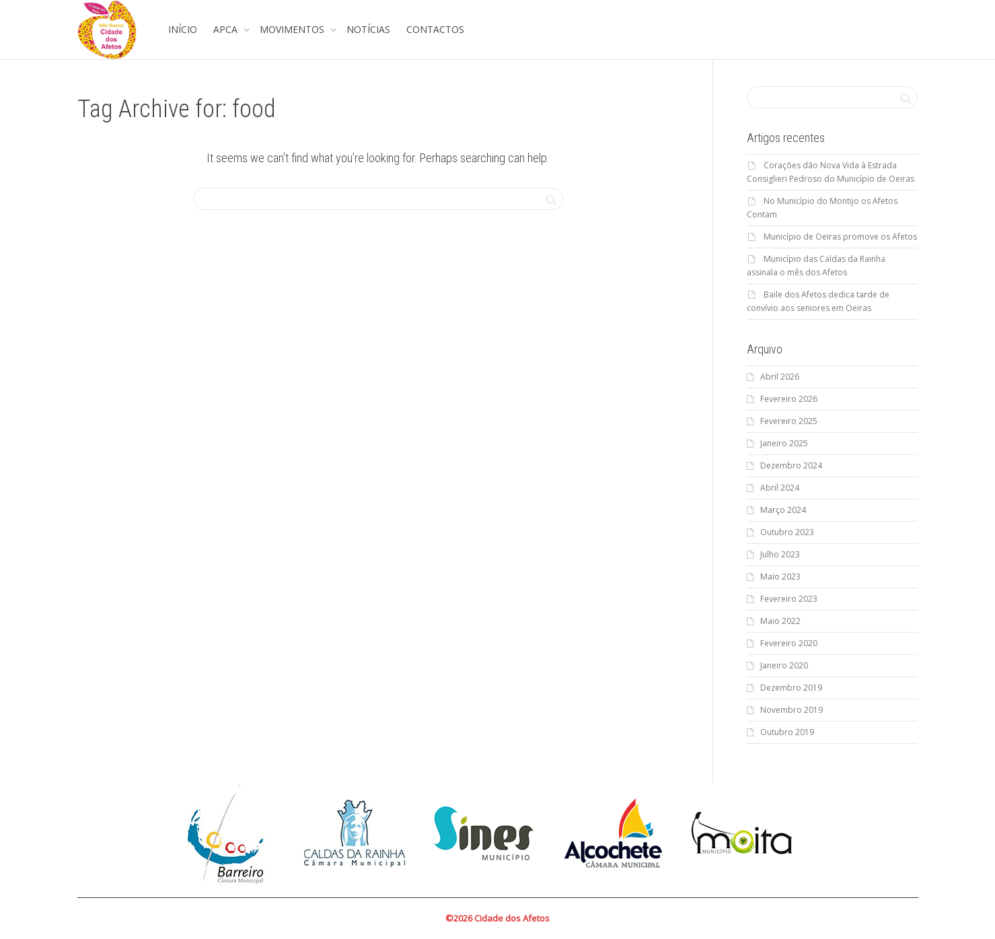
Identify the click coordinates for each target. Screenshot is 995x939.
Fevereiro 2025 (788, 421)
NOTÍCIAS (368, 29)
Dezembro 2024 (791, 465)
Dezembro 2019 (791, 687)
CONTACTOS (435, 29)
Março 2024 (783, 510)
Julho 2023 (780, 554)
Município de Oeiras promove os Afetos (840, 236)
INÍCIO (182, 29)
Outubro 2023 (787, 532)
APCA (226, 29)
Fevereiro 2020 (788, 643)
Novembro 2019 (791, 710)
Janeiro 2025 (784, 443)
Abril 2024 (779, 487)
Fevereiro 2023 (788, 598)
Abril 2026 (779, 376)
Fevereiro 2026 (788, 399)
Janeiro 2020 (784, 665)
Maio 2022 (780, 621)
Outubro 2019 (787, 732)
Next (804, 833)
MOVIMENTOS (293, 29)
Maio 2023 (780, 576)
